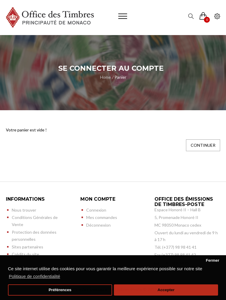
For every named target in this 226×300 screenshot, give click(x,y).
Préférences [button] (60, 290)
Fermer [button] (212, 260)
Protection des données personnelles (34, 236)
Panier (120, 77)
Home (105, 77)
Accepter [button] (166, 290)
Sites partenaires (27, 246)
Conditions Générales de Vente (35, 221)
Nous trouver (24, 209)
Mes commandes (101, 217)
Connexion (96, 209)
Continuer (203, 145)
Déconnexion (98, 225)
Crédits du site (25, 254)
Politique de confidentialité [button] (34, 276)
